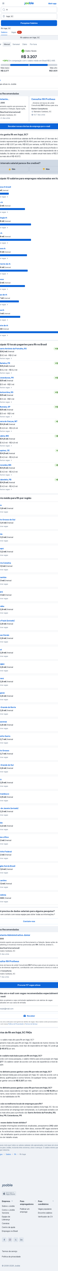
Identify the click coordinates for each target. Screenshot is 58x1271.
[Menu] (3, 3)
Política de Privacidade (15, 1024)
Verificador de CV (45, 1216)
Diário (24, 44)
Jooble (17, 1266)
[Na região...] (29, 16)
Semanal (16, 44)
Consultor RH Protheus (43, 99)
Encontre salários (45, 1213)
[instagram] (10, 1239)
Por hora (33, 44)
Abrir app (52, 3)
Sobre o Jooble (8, 1206)
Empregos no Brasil (10, 1231)
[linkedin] (21, 1239)
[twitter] (15, 1239)
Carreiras (5, 1223)
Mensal (7, 44)
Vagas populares (45, 1209)
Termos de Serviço (31, 1024)
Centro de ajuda (8, 1227)
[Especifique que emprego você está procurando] (29, 10)
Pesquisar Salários (29, 23)
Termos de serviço (9, 1251)
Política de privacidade (11, 1256)
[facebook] (4, 1239)
